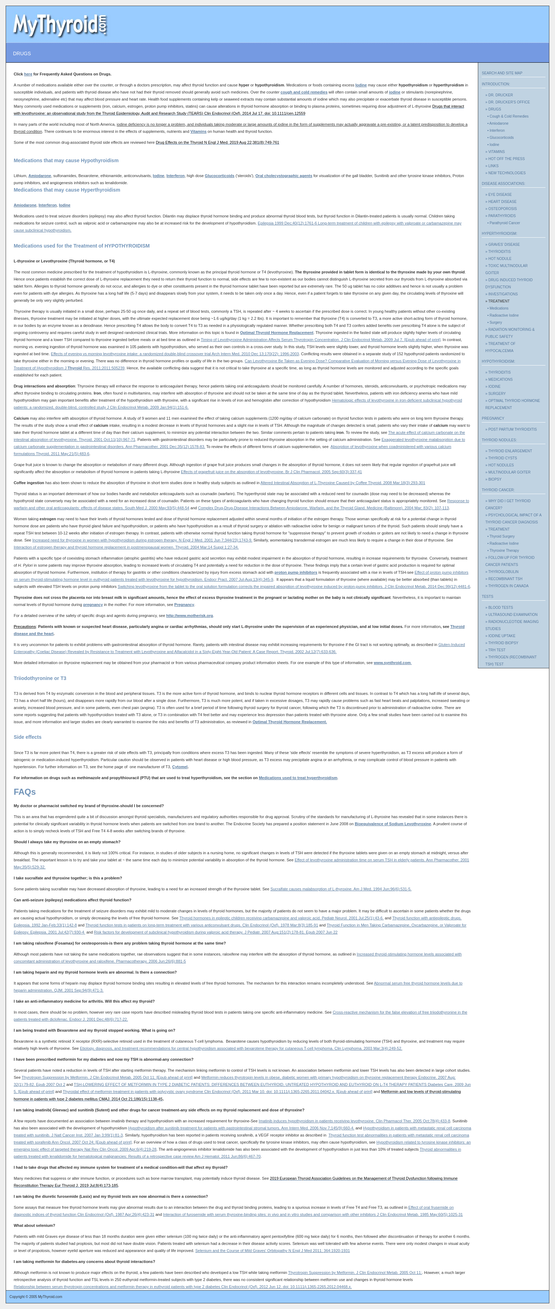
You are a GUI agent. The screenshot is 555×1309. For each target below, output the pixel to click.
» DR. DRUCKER (499, 95)
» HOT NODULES (499, 465)
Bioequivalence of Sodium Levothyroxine (393, 824)
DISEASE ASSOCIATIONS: (503, 184)
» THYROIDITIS (498, 252)
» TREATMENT (497, 529)
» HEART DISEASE (500, 202)
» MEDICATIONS (499, 379)
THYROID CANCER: (498, 490)
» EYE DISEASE (498, 195)
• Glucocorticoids (499, 138)
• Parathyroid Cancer (502, 223)
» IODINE (492, 387)
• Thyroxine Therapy (502, 550)
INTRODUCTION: (496, 84)
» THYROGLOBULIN (502, 572)
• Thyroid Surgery (500, 536)
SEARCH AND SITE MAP (502, 73)
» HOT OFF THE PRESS (505, 159)
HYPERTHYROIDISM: (499, 234)
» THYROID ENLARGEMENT (508, 451)
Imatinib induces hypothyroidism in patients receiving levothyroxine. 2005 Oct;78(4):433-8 (354, 1121)
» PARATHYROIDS (500, 216)
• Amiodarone (496, 123)
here (28, 74)
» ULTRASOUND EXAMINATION (511, 615)
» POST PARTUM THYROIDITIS (511, 429)
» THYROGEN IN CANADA (506, 586)
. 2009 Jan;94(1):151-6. (168, 407)
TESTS (487, 597)
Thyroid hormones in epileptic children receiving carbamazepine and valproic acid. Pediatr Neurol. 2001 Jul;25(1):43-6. (281, 918)
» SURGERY (495, 394)
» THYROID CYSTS (501, 458)
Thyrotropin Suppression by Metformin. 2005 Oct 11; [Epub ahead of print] (107, 1077)
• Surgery (493, 322)
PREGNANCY (493, 418)
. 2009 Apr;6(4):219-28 (137, 1149)
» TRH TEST (495, 650)
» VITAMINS (495, 152)
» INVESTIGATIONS (501, 294)
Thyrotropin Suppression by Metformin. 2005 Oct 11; (355, 1272)
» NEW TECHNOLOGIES (505, 173)
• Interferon (495, 130)
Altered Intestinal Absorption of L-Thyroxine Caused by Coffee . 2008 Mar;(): (343, 483)
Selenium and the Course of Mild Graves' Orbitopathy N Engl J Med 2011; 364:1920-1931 (272, 1250)
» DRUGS (493, 109)
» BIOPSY (493, 479)
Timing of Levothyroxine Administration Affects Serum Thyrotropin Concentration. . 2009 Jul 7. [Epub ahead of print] (320, 340)
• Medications (496, 308)
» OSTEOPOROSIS (501, 209)
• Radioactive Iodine (502, 315)
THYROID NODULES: (499, 440)
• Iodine (492, 145)
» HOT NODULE (498, 259)
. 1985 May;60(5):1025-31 (440, 1214)
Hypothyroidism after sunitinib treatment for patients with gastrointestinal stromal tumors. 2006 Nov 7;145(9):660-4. (241, 1128)
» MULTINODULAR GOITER (508, 472)
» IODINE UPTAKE (500, 636)
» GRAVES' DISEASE (502, 244)
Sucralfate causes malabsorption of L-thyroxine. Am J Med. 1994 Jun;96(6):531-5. (341, 889)
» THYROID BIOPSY (501, 643)
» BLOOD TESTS (499, 608)
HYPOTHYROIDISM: (498, 361)
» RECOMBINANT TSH (503, 579)
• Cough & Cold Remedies (506, 116)
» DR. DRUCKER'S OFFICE (507, 102)
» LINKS (491, 166)
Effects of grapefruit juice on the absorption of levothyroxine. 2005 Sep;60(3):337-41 (271, 472)
